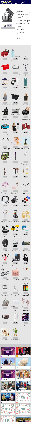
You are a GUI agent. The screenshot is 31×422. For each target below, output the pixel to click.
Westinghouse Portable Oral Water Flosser (15, 295)
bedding (25, 2)
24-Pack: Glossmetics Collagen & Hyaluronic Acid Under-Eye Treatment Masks (15, 149)
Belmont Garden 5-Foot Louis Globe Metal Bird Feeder (25, 60)
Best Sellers (6, 3)
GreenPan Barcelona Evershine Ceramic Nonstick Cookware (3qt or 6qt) (5, 295)
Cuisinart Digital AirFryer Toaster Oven (15, 118)
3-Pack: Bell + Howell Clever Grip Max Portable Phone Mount (26, 207)
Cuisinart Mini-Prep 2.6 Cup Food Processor (15, 251)
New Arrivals (9, 3)
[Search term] (26, 1)
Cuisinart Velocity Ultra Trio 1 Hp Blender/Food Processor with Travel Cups (5, 280)
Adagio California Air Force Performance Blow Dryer (15, 178)
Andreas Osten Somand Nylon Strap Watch (5, 89)
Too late (5, 58)
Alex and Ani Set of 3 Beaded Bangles (15, 74)
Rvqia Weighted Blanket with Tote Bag (5, 309)
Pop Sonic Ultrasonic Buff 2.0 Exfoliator (15, 60)
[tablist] (8, 25)
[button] (1, 3)
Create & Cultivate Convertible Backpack (15, 280)
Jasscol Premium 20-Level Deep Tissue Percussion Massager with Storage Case (15, 90)
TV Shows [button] (3, 3)
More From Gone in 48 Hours (6, 47)
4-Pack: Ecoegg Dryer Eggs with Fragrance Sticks (5, 193)
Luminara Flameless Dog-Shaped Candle (26, 222)
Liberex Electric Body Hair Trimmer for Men (25, 149)
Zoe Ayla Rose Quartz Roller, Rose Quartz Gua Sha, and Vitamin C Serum (15, 193)
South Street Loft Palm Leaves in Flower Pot (15, 340)
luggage (29, 2)
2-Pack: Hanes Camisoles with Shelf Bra (15, 134)
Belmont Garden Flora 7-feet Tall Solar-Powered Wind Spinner (26, 280)
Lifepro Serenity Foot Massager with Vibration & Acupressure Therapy (5, 134)
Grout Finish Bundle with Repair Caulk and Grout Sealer (25, 178)
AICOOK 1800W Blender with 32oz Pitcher (15, 222)
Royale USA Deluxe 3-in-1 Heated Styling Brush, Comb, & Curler (5, 265)
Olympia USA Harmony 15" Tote (15, 104)
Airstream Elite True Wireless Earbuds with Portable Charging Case (25, 310)
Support (22, 3)
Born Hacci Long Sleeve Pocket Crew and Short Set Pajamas (5, 104)
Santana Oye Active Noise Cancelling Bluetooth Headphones (25, 265)
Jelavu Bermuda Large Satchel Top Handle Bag (26, 251)
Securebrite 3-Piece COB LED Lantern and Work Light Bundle (25, 134)
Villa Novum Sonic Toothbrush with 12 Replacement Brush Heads (15, 265)
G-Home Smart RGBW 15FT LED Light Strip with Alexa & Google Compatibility (25, 325)
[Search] (22, 1)
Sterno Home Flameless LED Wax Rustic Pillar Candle (26, 89)
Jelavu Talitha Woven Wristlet (5, 74)
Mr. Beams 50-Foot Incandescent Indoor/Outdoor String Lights (26, 193)
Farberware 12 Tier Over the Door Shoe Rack (5, 178)
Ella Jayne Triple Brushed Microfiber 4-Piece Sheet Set (15, 310)
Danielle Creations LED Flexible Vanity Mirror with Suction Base (25, 164)
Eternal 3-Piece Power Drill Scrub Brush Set (15, 236)
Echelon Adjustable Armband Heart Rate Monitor (5, 251)
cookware (27, 2)
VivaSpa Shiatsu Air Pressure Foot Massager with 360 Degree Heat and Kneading (25, 119)
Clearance (12, 3)
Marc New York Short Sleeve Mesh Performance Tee (25, 104)
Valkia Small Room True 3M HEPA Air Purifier (5, 222)
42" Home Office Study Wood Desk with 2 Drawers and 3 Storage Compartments (5, 149)
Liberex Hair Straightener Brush (15, 163)
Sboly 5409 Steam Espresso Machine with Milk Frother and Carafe (5, 119)
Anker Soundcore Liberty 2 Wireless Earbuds (5, 236)
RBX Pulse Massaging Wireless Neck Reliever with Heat (5, 207)
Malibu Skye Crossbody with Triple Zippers (5, 324)
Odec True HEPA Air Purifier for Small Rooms (15, 324)
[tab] (5, 25)
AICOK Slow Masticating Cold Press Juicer (15, 207)
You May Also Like (4, 346)
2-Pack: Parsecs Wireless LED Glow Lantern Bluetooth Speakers (25, 295)
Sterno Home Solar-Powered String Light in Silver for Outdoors (25, 75)
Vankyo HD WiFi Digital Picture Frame (5, 163)
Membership (15, 3)
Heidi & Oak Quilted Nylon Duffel (5, 60)
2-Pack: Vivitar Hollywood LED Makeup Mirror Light (5, 340)
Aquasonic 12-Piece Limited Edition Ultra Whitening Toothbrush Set (25, 236)
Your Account (19, 3)
